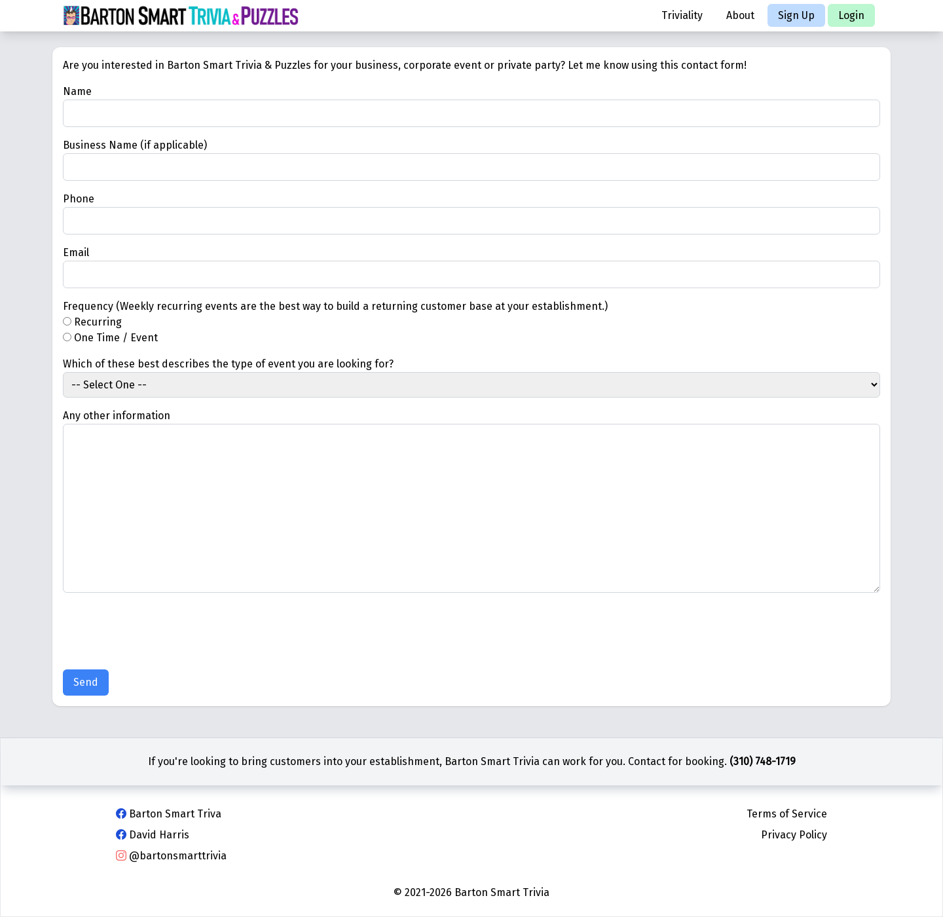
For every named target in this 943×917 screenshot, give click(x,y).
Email (76, 252)
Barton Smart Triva (168, 814)
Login (851, 15)
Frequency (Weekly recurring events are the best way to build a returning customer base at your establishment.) (335, 306)
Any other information (116, 415)
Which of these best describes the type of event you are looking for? (228, 364)
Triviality (682, 15)
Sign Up (796, 15)
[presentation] (162, 633)
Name (77, 91)
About (740, 15)
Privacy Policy (794, 835)
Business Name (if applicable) (135, 145)
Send (85, 682)
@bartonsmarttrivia (171, 856)
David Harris (152, 835)
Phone (78, 199)
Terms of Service (787, 814)
